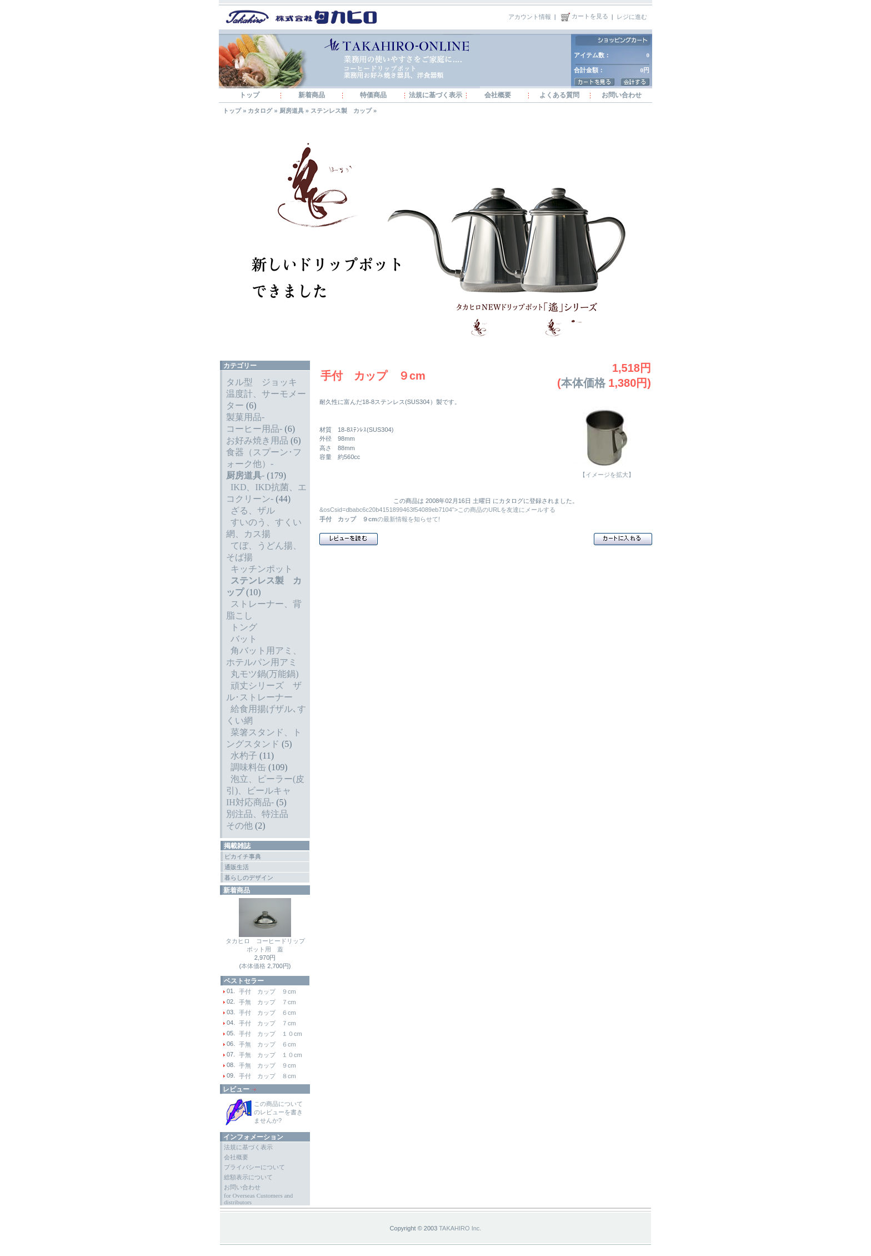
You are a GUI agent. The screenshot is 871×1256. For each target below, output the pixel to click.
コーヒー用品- (254, 428)
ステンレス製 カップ (341, 110)
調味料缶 (248, 767)
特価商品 (373, 95)
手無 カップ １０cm (270, 1054)
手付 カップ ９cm (267, 991)
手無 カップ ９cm (267, 1065)
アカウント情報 (529, 16)
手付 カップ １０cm (270, 1033)
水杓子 (244, 755)
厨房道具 (291, 110)
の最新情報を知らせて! (379, 519)
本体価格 (253, 966)
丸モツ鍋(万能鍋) (265, 674)
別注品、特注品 (257, 814)
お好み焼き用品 (257, 440)
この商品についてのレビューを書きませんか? (278, 1112)
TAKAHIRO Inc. (460, 1228)
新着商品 (311, 95)
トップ (249, 95)
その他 (239, 825)
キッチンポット (262, 569)
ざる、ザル (253, 510)
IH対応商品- (250, 802)
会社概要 (497, 95)
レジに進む (632, 16)
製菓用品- (245, 417)
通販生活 (236, 867)
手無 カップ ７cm (267, 1002)
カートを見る (583, 16)
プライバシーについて (254, 1167)
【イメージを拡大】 (606, 471)
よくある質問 (559, 95)
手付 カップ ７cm (267, 1023)
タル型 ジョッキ (261, 382)
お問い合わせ (622, 95)
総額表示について (248, 1177)
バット (244, 639)
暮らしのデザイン (248, 877)
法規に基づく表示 (435, 95)
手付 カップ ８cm (267, 1076)
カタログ (260, 110)
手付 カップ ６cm (267, 1012)
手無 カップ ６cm (267, 1044)
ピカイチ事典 (242, 856)
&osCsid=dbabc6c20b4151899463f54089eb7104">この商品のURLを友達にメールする (437, 509)
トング (244, 627)
